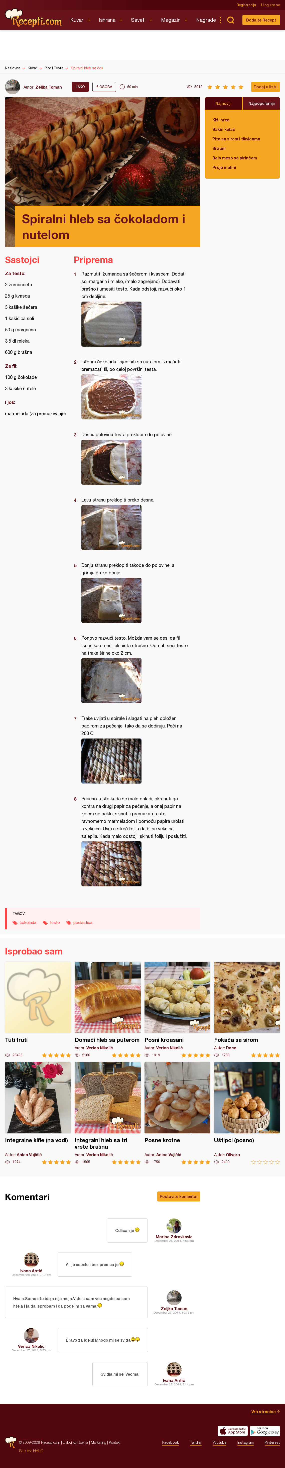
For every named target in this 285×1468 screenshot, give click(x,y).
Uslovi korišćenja (75, 1442)
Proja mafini (224, 167)
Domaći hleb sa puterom (107, 1010)
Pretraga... (230, 20)
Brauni (218, 148)
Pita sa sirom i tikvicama (236, 138)
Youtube (219, 1442)
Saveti (138, 20)
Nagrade (206, 20)
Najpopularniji (261, 103)
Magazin (171, 20)
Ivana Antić (31, 1270)
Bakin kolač (223, 129)
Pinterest (272, 1442)
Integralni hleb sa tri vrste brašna (107, 1113)
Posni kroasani (177, 1010)
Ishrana (107, 20)
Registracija (246, 5)
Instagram (245, 1442)
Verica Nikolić (31, 1346)
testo (55, 922)
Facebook (170, 1442)
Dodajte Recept (261, 20)
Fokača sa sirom (247, 1010)
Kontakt (114, 1442)
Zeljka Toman (48, 87)
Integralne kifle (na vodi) (38, 1113)
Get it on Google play (265, 1431)
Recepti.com (34, 18)
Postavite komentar (179, 1196)
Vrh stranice (263, 1411)
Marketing (98, 1442)
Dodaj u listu (265, 86)
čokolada (28, 922)
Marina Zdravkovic (174, 1236)
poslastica (82, 922)
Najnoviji (223, 103)
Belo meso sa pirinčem (234, 157)
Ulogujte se (270, 5)
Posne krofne (177, 1113)
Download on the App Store (233, 1431)
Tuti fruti (38, 1010)
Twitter (196, 1442)
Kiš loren (221, 119)
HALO (38, 1450)
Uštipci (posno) (247, 1113)
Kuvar (76, 20)
